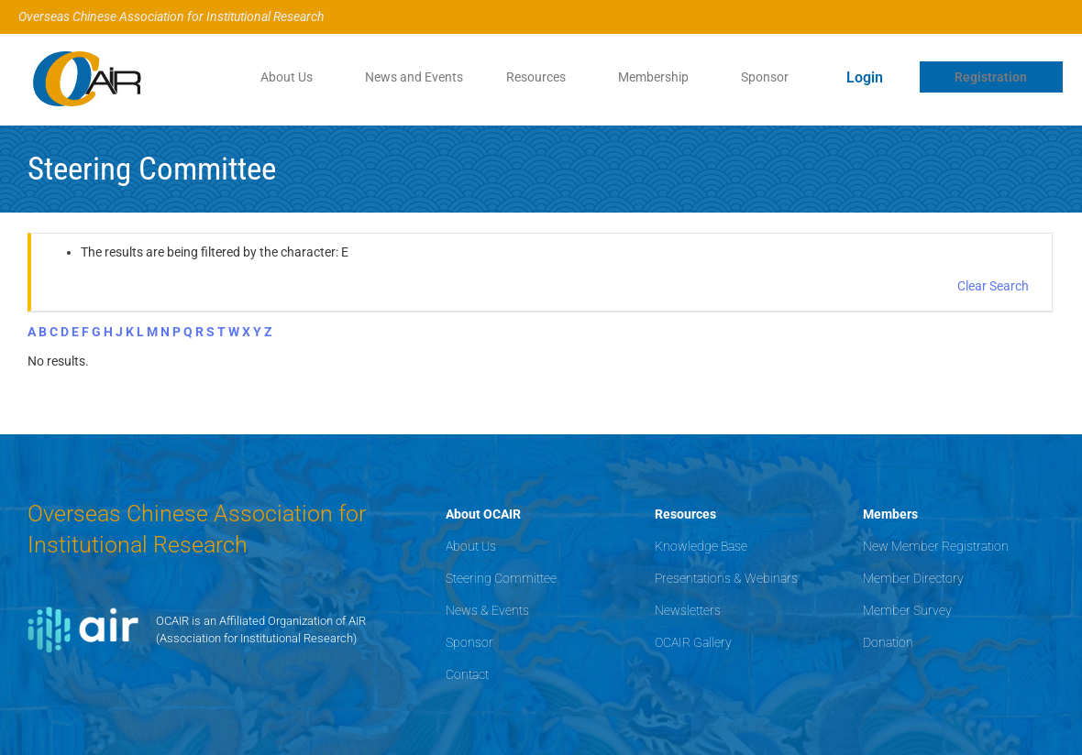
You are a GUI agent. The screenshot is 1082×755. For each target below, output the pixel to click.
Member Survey (907, 610)
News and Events (411, 77)
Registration (991, 77)
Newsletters (688, 610)
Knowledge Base (701, 546)
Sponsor (765, 77)
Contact (467, 674)
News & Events (487, 610)
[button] (287, 77)
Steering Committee (501, 578)
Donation (888, 642)
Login (864, 77)
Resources (534, 77)
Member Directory (913, 578)
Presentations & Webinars (726, 578)
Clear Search (993, 286)
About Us (283, 77)
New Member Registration (936, 546)
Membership (652, 77)
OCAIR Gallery (693, 642)
